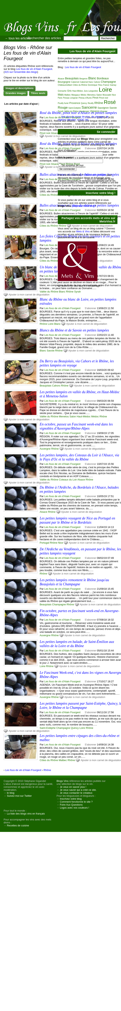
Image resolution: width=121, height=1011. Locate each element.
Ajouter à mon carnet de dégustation (29, 294)
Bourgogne (64, 81)
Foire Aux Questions (71, 804)
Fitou (100, 85)
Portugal (44, 542)
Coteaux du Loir (68, 479)
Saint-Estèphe (47, 727)
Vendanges (84, 111)
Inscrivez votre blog (71, 798)
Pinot (95, 97)
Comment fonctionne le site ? (76, 801)
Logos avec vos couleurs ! (74, 807)
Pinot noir (45, 133)
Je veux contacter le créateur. (76, 792)
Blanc (57, 323)
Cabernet (75, 82)
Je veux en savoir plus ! (73, 786)
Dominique (92, 85)
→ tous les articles (17, 38)
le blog (10, 792)
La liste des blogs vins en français (26, 813)
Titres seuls (38, 93)
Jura (86, 91)
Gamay (113, 85)
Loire (50, 323)
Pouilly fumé (63, 103)
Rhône (43, 323)
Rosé (110, 102)
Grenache (62, 91)
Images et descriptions (19, 88)
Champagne (59, 604)
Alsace (54, 133)
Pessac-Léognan (70, 98)
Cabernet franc (86, 82)
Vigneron (94, 111)
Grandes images (16, 93)
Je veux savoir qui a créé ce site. (78, 789)
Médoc (95, 416)
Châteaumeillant (65, 85)
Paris (60, 98)
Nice (60, 542)
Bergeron (83, 79)
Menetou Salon (67, 416)
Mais (61, 94)
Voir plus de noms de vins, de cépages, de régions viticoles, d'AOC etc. (83, 118)
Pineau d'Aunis (85, 98)
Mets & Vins (83, 231)
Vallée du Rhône (49, 291)
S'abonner (90, 308)
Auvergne (45, 448)
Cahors (56, 385)
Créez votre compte (95, 174)
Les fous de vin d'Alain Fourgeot (34, 68)
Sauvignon (103, 107)
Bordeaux (103, 78)
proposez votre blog (83, 205)
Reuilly (91, 103)
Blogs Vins (63, 780)
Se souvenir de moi (73, 165)
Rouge (63, 107)
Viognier (104, 111)
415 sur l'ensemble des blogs (21, 71)
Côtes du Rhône (49, 194)
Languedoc (93, 91)
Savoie (50, 350)
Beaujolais (45, 385)
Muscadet (107, 95)
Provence (74, 103)
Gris (69, 90)
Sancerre (89, 107)
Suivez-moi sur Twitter (19, 795)
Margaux (75, 95)
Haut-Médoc (84, 416)
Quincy (75, 727)
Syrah (61, 111)
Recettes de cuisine (18, 825)
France (106, 85)
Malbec (63, 760)
